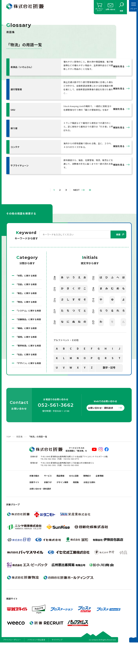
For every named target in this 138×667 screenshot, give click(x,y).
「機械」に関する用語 (27, 337)
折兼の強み (36, 495)
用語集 (19, 455)
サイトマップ (57, 663)
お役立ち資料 (37, 511)
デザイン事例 (82, 503)
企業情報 (34, 503)
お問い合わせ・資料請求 (103, 426)
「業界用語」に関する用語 (28, 357)
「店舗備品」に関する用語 (28, 326)
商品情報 (66, 495)
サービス (51, 495)
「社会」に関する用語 (27, 368)
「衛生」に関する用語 (27, 293)
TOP (8, 455)
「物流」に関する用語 (27, 302)
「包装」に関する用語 (27, 284)
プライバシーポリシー (12, 663)
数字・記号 (109, 367)
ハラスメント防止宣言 (36, 663)
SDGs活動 (81, 495)
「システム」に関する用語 (28, 313)
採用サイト (50, 503)
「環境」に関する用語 (27, 346)
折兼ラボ (66, 503)
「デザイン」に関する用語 (28, 379)
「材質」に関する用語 (27, 274)
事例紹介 (96, 495)
